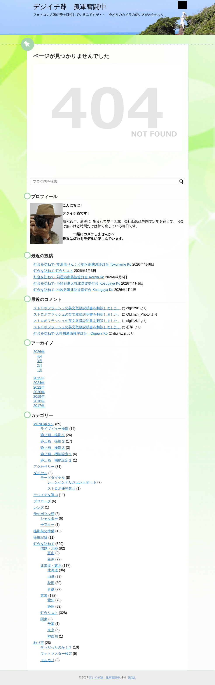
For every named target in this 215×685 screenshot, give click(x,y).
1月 (39, 370)
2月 (39, 365)
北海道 (52, 570)
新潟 (50, 559)
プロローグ (42, 501)
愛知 (50, 600)
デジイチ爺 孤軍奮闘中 (69, 6)
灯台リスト (49, 613)
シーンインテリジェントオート (71, 482)
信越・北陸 (49, 548)
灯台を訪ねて (43, 544)
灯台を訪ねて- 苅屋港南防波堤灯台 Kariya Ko (68, 277)
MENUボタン (43, 424)
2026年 (39, 352)
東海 (43, 595)
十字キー (47, 525)
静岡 (50, 606)
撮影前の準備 (43, 531)
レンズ (38, 507)
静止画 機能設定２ (56, 460)
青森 (50, 589)
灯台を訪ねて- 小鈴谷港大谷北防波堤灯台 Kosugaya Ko (76, 283)
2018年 (39, 401)
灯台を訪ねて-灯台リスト (53, 271)
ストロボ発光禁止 (61, 488)
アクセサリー (43, 467)
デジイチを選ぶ (45, 495)
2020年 (39, 392)
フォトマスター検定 (56, 654)
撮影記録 (40, 537)
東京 (50, 630)
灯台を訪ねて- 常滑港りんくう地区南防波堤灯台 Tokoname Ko (82, 264)
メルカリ (47, 660)
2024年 (39, 383)
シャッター (49, 518)
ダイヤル (40, 473)
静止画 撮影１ (52, 435)
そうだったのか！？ (56, 647)
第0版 (131, 677)
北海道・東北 (50, 565)
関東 (43, 619)
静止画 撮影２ (52, 441)
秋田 (50, 583)
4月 (39, 356)
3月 (39, 361)
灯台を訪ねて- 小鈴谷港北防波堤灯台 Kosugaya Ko (73, 290)
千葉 (50, 624)
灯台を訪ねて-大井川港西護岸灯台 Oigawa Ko (70, 333)
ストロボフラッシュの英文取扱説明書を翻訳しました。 (77, 308)
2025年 (39, 378)
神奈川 (52, 636)
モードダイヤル (52, 477)
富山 (50, 553)
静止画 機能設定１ (56, 454)
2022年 (39, 387)
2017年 (39, 406)
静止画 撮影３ (52, 448)
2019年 (39, 396)
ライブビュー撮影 (54, 429)
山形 (50, 576)
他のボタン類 (43, 514)
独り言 (38, 643)
